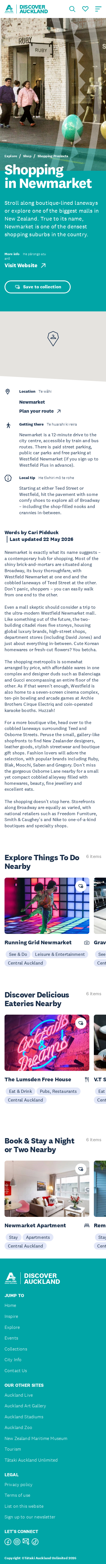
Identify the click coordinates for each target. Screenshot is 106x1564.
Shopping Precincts (53, 156)
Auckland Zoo (18, 1427)
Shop (27, 156)
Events (11, 1338)
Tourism (13, 1449)
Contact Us (16, 1371)
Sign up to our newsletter (30, 1517)
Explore (11, 156)
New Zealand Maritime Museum (36, 1438)
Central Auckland (25, 963)
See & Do (18, 954)
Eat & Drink (20, 1091)
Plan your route (40, 411)
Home (10, 1305)
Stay (13, 1237)
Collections (16, 1349)
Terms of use (17, 1495)
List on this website (24, 1506)
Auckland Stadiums (24, 1417)
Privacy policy (19, 1484)
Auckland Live (19, 1395)
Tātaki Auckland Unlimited (31, 1460)
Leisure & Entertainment (60, 954)
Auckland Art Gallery (25, 1406)
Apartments (38, 1237)
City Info (13, 1360)
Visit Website (26, 265)
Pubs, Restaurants (58, 1091)
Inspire (11, 1316)
